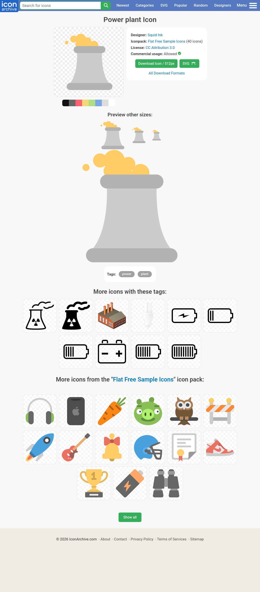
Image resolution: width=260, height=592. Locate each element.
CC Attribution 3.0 (160, 47)
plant (144, 274)
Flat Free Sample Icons (166, 41)
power (126, 274)
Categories (145, 5)
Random (201, 5)
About (105, 539)
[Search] (106, 5)
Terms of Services (172, 539)
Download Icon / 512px (156, 63)
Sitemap (197, 539)
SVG (164, 5)
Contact (120, 539)
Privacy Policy (142, 539)
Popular (180, 5)
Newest (122, 5)
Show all (130, 517)
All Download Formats (167, 73)
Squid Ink (155, 35)
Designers (222, 5)
